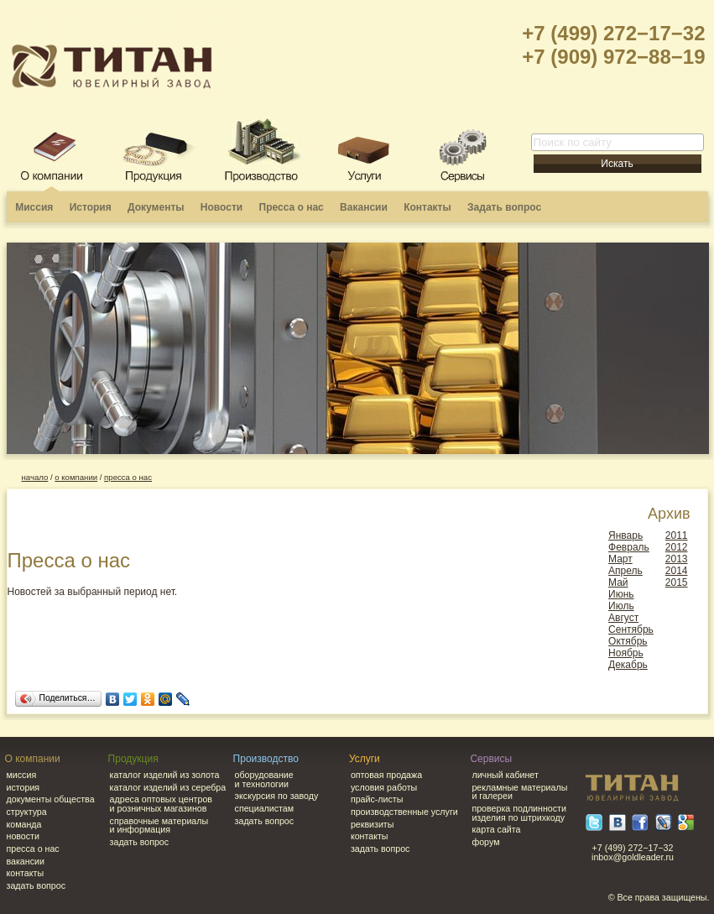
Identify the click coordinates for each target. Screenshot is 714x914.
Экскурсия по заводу (277, 796)
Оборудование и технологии (264, 779)
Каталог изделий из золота (165, 775)
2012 (676, 547)
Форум (485, 842)
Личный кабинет (505, 775)
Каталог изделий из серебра (168, 787)
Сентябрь (631, 629)
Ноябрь (626, 653)
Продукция (133, 759)
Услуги (364, 759)
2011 (676, 535)
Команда (24, 824)
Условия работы (384, 787)
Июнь (621, 594)
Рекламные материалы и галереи (519, 792)
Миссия (34, 207)
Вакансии (364, 207)
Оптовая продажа (386, 775)
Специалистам (264, 808)
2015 (676, 582)
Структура (27, 812)
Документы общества (51, 799)
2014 (676, 571)
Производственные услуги (404, 812)
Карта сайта (496, 829)
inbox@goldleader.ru (633, 857)
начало (35, 477)
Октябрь (628, 641)
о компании (76, 477)
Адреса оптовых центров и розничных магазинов (161, 803)
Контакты (427, 207)
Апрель (625, 571)
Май (618, 582)
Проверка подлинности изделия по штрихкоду (519, 813)
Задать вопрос (504, 207)
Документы (156, 207)
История (91, 207)
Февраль (628, 547)
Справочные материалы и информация (159, 825)
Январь (625, 535)
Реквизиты (372, 824)
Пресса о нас (291, 207)
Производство (266, 759)
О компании (32, 759)
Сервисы (491, 759)
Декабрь (628, 665)
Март (620, 559)
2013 (676, 559)
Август (623, 618)
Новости (221, 207)
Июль (621, 606)
